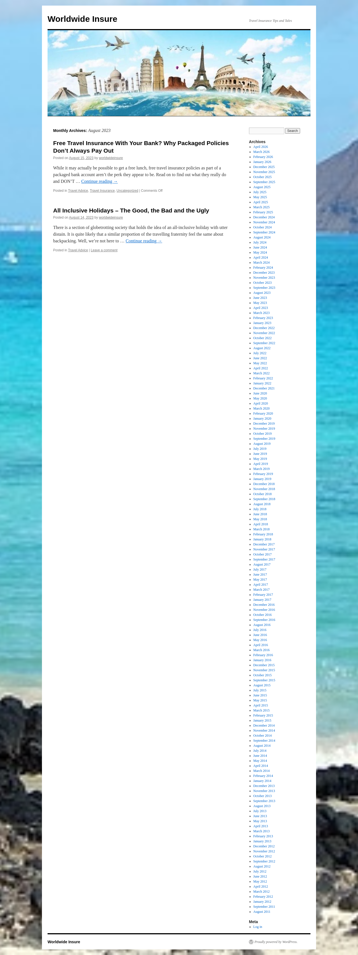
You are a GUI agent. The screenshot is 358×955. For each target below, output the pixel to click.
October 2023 (262, 283)
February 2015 (263, 715)
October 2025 (262, 177)
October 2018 (262, 494)
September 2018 (264, 499)
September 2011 (264, 907)
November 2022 (264, 333)
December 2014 (264, 725)
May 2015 (260, 700)
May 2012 (260, 881)
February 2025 (263, 212)
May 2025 (260, 197)
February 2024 (263, 268)
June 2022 (260, 358)
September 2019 (264, 439)
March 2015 (261, 710)
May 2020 (260, 398)
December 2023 (264, 273)
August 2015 (262, 685)
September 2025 (264, 182)
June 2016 (260, 635)
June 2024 (260, 247)
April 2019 (260, 464)
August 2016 (262, 625)
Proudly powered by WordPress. (276, 942)
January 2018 (262, 539)
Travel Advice (78, 191)
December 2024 (264, 217)
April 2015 (260, 705)
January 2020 (262, 418)
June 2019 (260, 454)
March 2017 (261, 590)
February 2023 (263, 318)
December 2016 (264, 605)
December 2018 (264, 484)
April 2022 (260, 368)
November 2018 (264, 489)
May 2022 (260, 363)
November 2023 (264, 278)
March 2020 (261, 408)
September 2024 (264, 232)
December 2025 (264, 167)
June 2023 (260, 298)
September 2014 (264, 741)
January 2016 (262, 660)
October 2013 (262, 796)
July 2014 (260, 751)
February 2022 (263, 378)
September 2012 (264, 861)
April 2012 (260, 886)
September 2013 (264, 801)
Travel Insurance (102, 191)
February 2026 (263, 157)
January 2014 (262, 781)
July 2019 (260, 449)
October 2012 (262, 856)
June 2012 (260, 876)
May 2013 (260, 821)
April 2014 (260, 766)
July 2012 (260, 871)
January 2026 (262, 162)
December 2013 (264, 786)
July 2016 (260, 630)
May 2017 (260, 579)
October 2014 (262, 735)
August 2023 (262, 293)
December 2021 (264, 388)
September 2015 (264, 680)
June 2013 (260, 816)
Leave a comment (104, 250)
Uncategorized (127, 191)
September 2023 (264, 288)
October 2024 (262, 227)
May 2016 (260, 640)
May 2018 (260, 519)
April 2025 (260, 202)
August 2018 (262, 504)
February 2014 (263, 776)
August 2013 (262, 806)
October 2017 (262, 554)
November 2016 (264, 610)
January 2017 (262, 600)
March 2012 (261, 891)
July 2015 (260, 690)
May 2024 (260, 252)
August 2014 (262, 746)
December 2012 (264, 846)
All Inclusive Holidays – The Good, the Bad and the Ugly (131, 210)
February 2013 (263, 836)
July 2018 (260, 509)
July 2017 (260, 569)
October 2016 (262, 615)
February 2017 (263, 595)
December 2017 (264, 544)
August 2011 (261, 912)
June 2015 (260, 695)
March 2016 (261, 650)
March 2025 (261, 207)
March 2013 (261, 831)
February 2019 (263, 474)
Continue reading (99, 181)
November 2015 (264, 670)
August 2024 (262, 237)
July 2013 (260, 811)
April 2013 (260, 826)
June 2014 (260, 756)
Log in (257, 927)
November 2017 (264, 549)
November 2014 (264, 730)
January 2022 (262, 383)
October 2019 (262, 434)
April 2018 (260, 524)
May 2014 (260, 761)
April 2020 (260, 403)
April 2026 (260, 147)
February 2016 (263, 655)
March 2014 (261, 771)
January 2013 (262, 841)
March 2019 (261, 469)
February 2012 (263, 897)
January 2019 (262, 479)
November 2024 (264, 222)
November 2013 (264, 791)
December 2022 (264, 328)
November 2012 (264, 851)
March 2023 (261, 313)
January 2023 (262, 323)
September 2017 (264, 559)
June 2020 (260, 393)
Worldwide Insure (82, 18)
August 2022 (262, 348)
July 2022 (260, 353)
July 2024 (260, 242)
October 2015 (262, 675)
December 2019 (264, 424)
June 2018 (260, 514)
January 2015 (262, 720)
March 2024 (261, 262)
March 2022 (261, 373)
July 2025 (260, 192)
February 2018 (263, 534)
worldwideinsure (111, 158)
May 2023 (260, 303)
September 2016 (264, 620)
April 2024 (260, 257)
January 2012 (262, 902)
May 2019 (260, 459)
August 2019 (262, 444)
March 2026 (261, 152)
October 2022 (262, 338)
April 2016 (260, 645)
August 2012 (262, 866)
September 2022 (264, 343)
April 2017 (260, 585)
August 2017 (262, 564)
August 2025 (262, 187)
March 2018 (261, 529)
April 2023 (260, 308)
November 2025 (264, 172)
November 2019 (264, 429)
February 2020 (263, 413)
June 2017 (260, 574)
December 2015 (264, 665)
